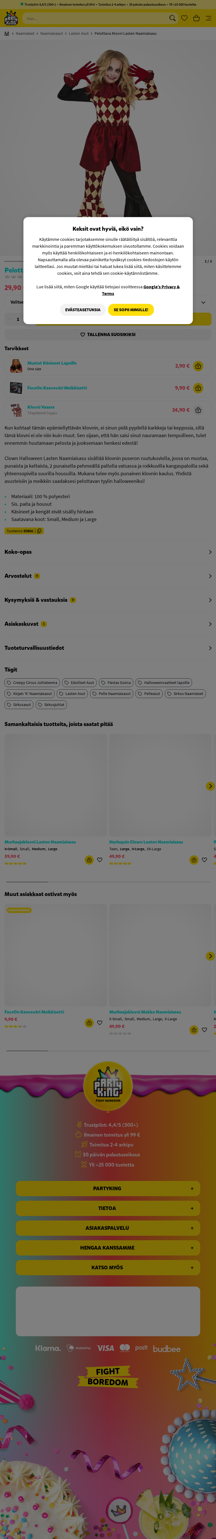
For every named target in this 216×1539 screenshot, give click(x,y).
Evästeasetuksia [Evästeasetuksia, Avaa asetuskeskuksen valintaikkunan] (81, 309)
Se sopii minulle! (131, 309)
